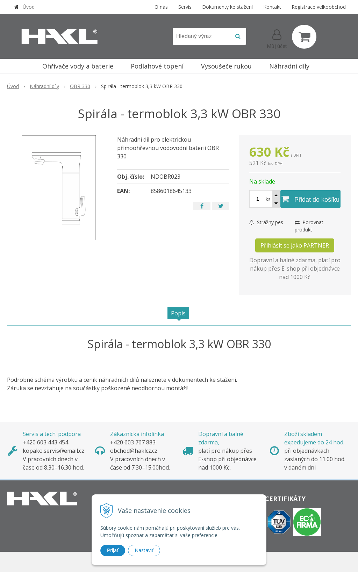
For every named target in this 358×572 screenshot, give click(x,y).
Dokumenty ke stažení (227, 6)
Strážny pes (266, 222)
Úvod (29, 6)
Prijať (113, 550)
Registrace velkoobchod (319, 6)
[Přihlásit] (277, 38)
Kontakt (272, 6)
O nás (161, 6)
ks (268, 199)
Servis (185, 6)
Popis (178, 313)
